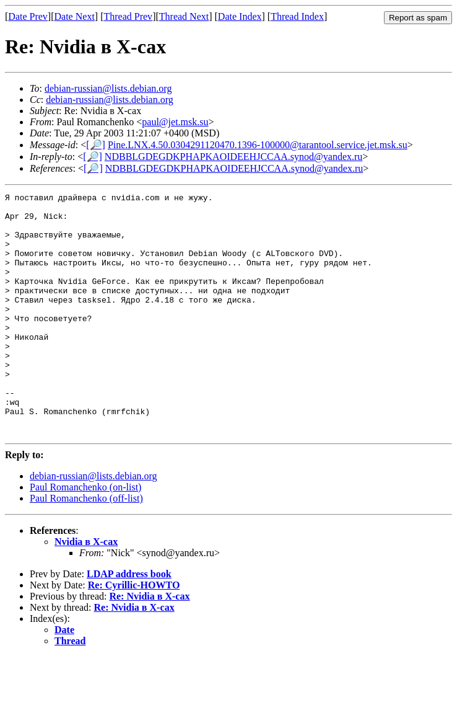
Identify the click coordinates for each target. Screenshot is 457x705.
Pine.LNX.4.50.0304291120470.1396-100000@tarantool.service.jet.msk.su (257, 145)
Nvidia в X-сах (86, 590)
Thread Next (184, 16)
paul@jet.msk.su (175, 122)
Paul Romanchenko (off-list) (86, 546)
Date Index (240, 16)
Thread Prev (127, 16)
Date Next (74, 16)
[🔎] (95, 145)
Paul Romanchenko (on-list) (85, 535)
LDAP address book (129, 622)
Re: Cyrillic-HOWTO (134, 633)
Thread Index (297, 16)
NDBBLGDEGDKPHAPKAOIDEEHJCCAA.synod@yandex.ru (234, 156)
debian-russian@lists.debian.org (108, 88)
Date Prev (28, 16)
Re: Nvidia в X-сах (149, 644)
